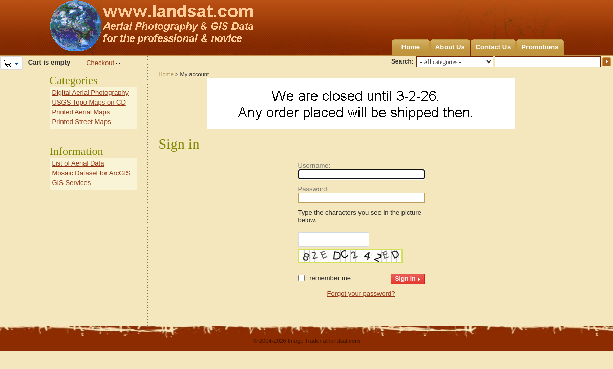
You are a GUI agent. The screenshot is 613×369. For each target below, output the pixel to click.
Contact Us (493, 47)
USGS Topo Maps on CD (89, 102)
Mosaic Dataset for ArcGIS (91, 173)
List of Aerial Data (78, 163)
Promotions (539, 47)
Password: (313, 189)
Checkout (100, 63)
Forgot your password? (361, 293)
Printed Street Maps (81, 122)
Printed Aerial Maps (81, 112)
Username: (314, 165)
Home (410, 47)
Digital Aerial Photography (90, 92)
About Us (450, 47)
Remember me (330, 278)
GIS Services (71, 183)
